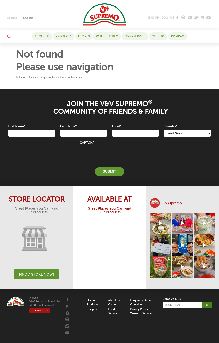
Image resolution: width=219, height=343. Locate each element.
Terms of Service (141, 313)
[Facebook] (177, 17)
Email (116, 126)
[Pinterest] (182, 17)
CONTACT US (40, 310)
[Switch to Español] (12, 18)
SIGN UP (153, 17)
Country (170, 126)
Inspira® (177, 36)
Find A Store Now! (36, 274)
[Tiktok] (202, 17)
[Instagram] (190, 17)
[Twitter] (196, 17)
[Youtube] (208, 17)
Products (64, 36)
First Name (16, 126)
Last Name (68, 126)
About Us (42, 36)
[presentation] (110, 153)
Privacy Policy (139, 309)
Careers (158, 36)
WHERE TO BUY (107, 36)
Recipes (84, 36)
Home (91, 300)
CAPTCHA (87, 143)
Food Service (134, 36)
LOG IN (167, 17)
